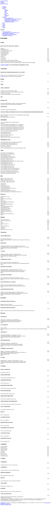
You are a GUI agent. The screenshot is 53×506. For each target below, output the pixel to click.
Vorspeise (6, 13)
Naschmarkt (2, 2)
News (3, 22)
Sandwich (6, 10)
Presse (4, 26)
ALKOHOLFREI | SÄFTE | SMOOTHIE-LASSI (11, 32)
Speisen (4, 8)
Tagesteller (4, 7)
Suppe (6, 9)
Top (50, 503)
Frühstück (4, 6)
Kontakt (4, 27)
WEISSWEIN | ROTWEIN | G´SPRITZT (12, 20)
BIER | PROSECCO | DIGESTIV (10, 19)
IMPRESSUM (2, 502)
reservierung (6, 3)
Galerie (4, 24)
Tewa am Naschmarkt (4, 0)
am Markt (2, 1)
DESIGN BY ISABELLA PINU (5, 504)
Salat (5, 14)
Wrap (6, 12)
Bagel (6, 11)
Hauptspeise (7, 15)
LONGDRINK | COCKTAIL (10, 21)
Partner (4, 25)
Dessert (6, 16)
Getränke (4, 17)
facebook (2, 3)
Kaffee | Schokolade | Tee (7, 31)
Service (4, 23)
